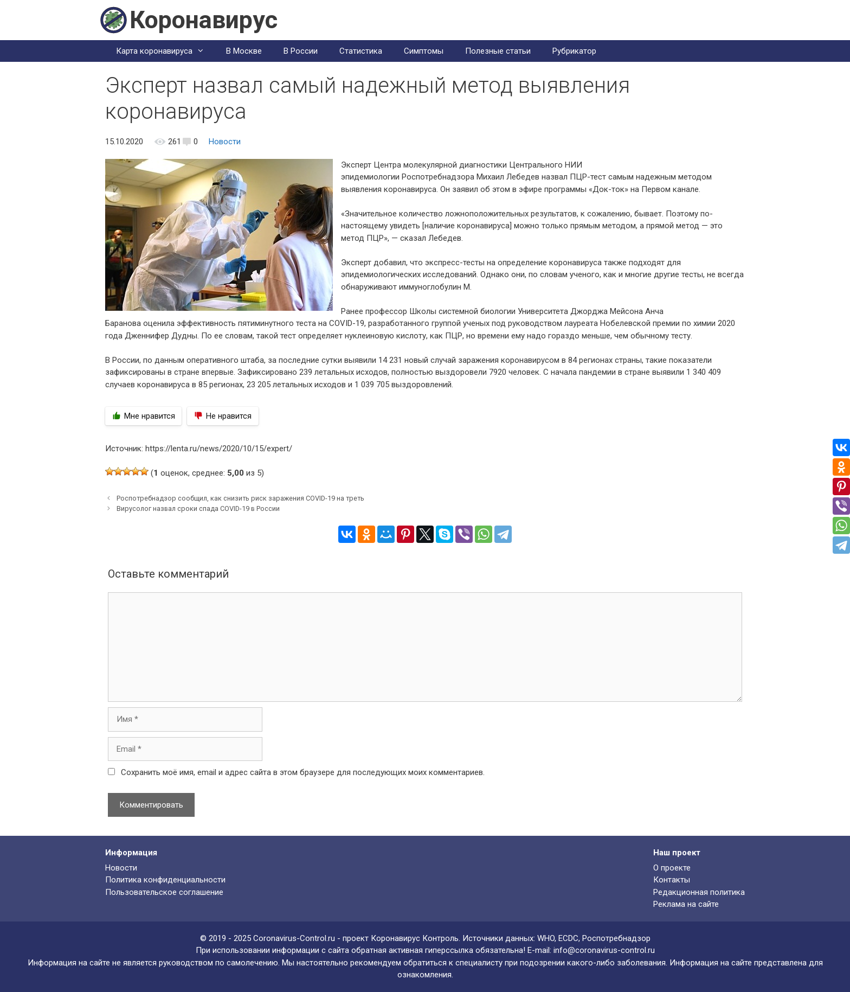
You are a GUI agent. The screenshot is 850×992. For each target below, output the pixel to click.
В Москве (244, 51)
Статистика (360, 51)
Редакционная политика (699, 892)
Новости (225, 141)
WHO (546, 938)
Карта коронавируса (165, 51)
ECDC (568, 938)
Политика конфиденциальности (165, 880)
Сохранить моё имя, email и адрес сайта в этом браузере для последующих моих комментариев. (303, 772)
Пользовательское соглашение (164, 892)
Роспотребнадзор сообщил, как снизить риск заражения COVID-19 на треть (240, 498)
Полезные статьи (498, 51)
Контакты (671, 880)
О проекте (672, 868)
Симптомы (423, 51)
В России (301, 51)
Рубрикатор (574, 51)
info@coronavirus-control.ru (604, 950)
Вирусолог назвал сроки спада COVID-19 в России (198, 508)
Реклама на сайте (686, 904)
